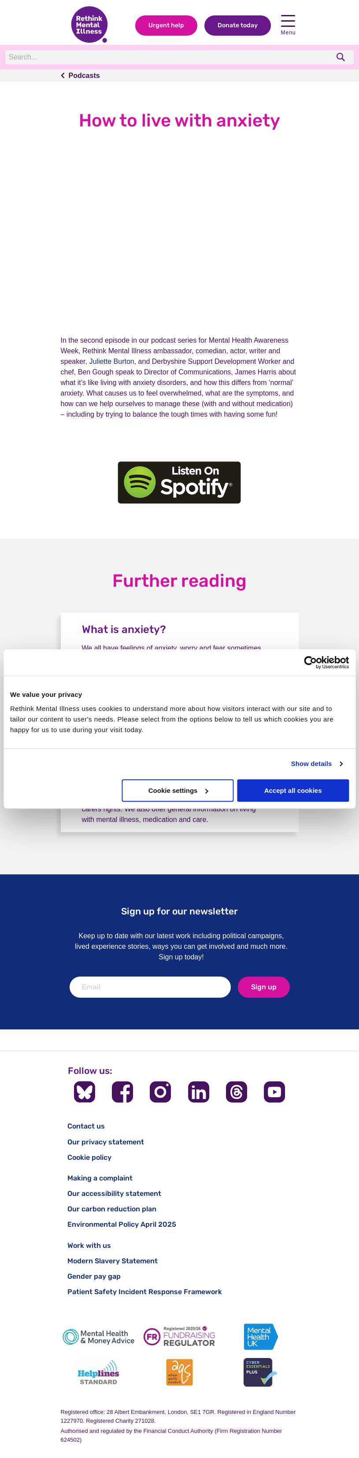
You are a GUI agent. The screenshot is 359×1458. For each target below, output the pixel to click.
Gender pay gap (94, 1276)
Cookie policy (89, 1157)
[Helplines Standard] (99, 1372)
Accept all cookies (293, 790)
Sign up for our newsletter (179, 911)
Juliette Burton (111, 361)
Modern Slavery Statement (112, 1261)
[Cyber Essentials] (260, 1372)
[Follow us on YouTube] (274, 1092)
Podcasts (84, 76)
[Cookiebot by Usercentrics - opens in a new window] (310, 662)
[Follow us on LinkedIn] (199, 1092)
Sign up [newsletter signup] (264, 987)
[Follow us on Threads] (236, 1092)
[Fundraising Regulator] (180, 1336)
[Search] (126, 57)
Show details (311, 763)
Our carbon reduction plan (111, 1209)
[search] (341, 57)
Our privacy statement (105, 1142)
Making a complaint (100, 1178)
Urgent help (166, 26)
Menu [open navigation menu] (288, 25)
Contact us (86, 1126)
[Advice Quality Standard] (180, 1372)
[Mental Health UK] (260, 1336)
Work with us (89, 1245)
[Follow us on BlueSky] (84, 1092)
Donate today (238, 26)
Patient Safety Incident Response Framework (144, 1292)
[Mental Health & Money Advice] (99, 1336)
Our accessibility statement (114, 1193)
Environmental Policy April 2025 (121, 1224)
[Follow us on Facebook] (122, 1092)
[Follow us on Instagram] (160, 1092)
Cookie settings (178, 790)
